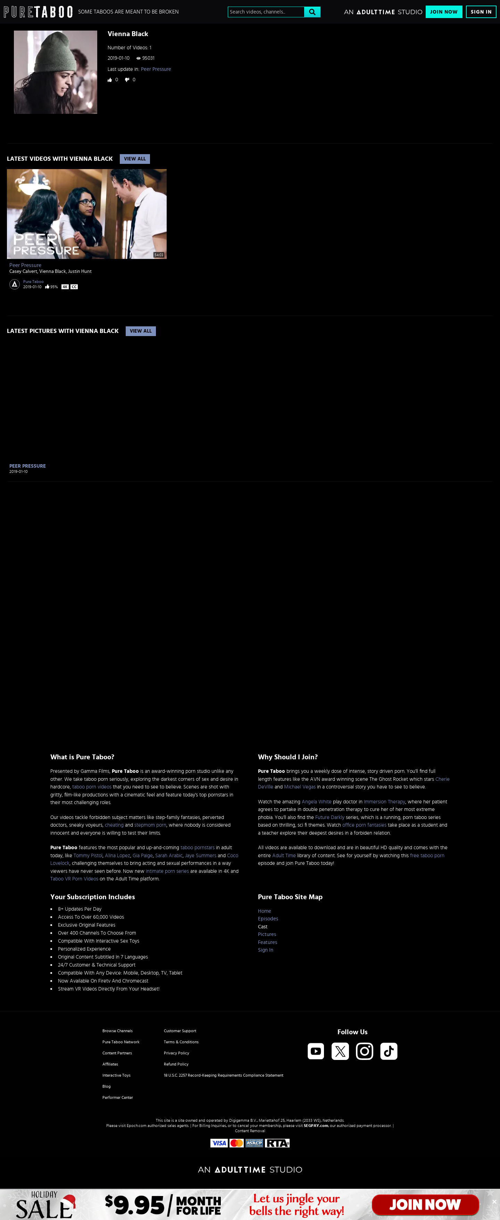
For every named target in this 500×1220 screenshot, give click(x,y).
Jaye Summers (200, 855)
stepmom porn (150, 825)
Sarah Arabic (169, 855)
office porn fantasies (364, 825)
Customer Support (180, 1031)
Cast (263, 926)
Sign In (481, 12)
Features (267, 942)
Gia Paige (143, 855)
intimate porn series (167, 871)
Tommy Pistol (88, 855)
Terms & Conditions (181, 1042)
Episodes (268, 918)
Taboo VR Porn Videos (74, 878)
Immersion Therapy (384, 801)
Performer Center (117, 1097)
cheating (114, 825)
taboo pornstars (198, 847)
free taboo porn (427, 855)
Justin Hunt (80, 271)
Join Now (444, 12)
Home (264, 911)
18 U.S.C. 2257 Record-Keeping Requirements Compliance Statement (223, 1075)
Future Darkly (329, 817)
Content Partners (117, 1053)
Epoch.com (137, 1125)
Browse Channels (117, 1031)
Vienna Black (52, 271)
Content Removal (250, 1131)
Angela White (317, 801)
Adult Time (284, 855)
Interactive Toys (116, 1075)
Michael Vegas (300, 786)
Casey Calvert (23, 271)
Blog (106, 1086)
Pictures (267, 934)
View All (135, 159)
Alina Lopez (117, 855)
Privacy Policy (176, 1053)
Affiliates (110, 1064)
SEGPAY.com (316, 1125)
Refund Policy (176, 1064)
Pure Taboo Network (121, 1042)
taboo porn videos (91, 786)
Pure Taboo (33, 281)
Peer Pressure (156, 69)
